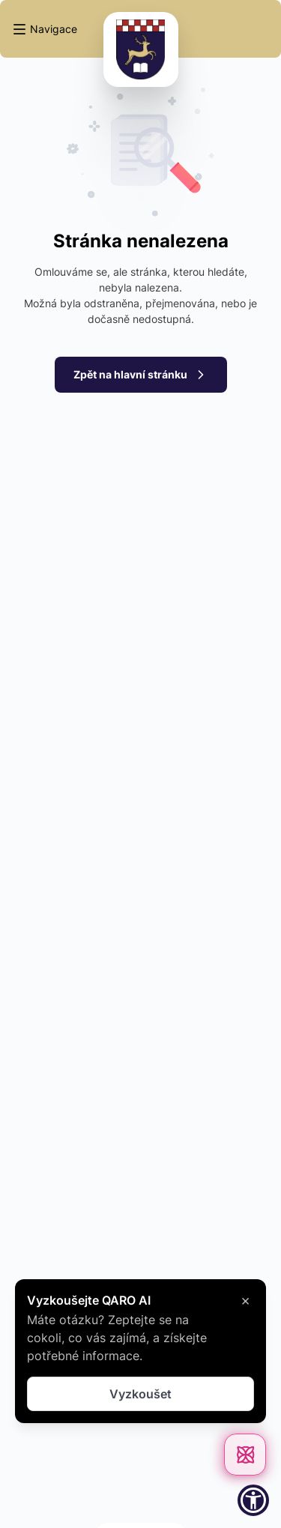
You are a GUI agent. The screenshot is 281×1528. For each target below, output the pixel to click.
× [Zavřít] (245, 1300)
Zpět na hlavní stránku (140, 374)
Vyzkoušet (140, 1393)
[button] (44, 29)
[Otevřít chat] (245, 1455)
